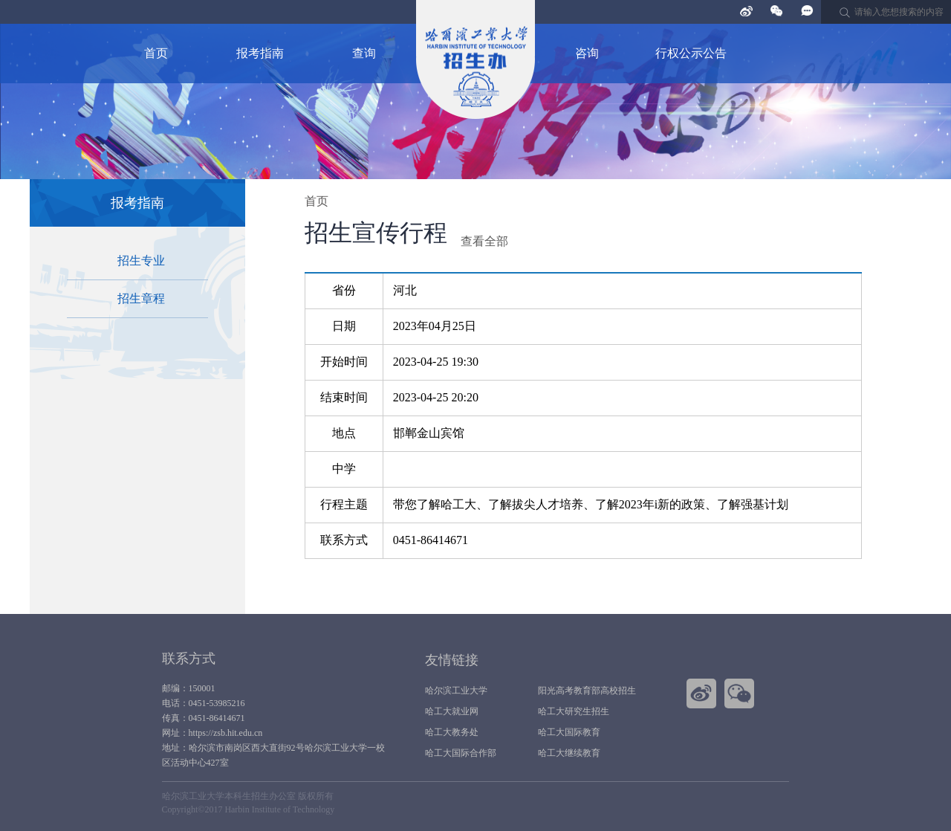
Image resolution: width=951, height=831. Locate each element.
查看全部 (484, 241)
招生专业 (141, 260)
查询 (364, 53)
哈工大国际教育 (569, 732)
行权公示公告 (691, 53)
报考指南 (260, 53)
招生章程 (141, 298)
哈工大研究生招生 (573, 711)
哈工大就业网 (451, 711)
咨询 (587, 53)
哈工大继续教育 (569, 753)
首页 (156, 53)
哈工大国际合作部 (460, 753)
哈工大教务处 (451, 732)
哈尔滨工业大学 (456, 690)
